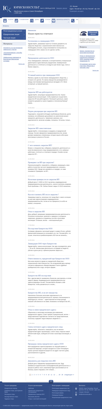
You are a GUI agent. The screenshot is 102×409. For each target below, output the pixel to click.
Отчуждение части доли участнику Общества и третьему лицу (88, 65)
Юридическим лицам (11, 34)
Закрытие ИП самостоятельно (39, 128)
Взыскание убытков (33, 396)
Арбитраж (31, 388)
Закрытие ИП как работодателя (40, 92)
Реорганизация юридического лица (62, 397)
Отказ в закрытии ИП (36, 212)
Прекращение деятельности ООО (41, 58)
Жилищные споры (9, 394)
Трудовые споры (9, 399)
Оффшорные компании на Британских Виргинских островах (12, 59)
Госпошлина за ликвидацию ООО (41, 41)
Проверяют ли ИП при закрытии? (41, 162)
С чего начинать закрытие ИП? (40, 145)
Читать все (21, 64)
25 (59, 374)
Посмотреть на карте (76, 11)
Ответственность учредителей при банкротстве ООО (48, 259)
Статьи (47, 19)
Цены (37, 19)
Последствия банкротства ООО (40, 229)
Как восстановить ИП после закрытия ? (43, 195)
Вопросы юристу (63, 19)
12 (54, 374)
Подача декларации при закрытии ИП (42, 111)
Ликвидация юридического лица (61, 390)
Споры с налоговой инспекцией (37, 399)
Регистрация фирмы (58, 393)
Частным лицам (9, 38)
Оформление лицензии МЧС (36, 394)
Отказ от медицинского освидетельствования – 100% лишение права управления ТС (87, 58)
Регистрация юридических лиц (60, 388)
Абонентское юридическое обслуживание (35, 391)
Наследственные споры (11, 396)
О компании (23, 19)
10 (48, 374)
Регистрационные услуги (12, 31)
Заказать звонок (61, 8)
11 (51, 374)
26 (62, 374)
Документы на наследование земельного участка (13, 48)
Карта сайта (69, 405)
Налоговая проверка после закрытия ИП (43, 179)
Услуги (10, 19)
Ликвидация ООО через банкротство (42, 244)
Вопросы (6, 26)
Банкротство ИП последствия (39, 276)
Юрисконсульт (32, 30)
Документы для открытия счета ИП (42, 361)
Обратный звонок (93, 33)
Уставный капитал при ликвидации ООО (44, 75)
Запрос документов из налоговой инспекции (87, 51)
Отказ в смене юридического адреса (42, 310)
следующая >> (69, 374)
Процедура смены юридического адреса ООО (46, 344)
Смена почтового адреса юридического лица (45, 327)
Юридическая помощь (10, 388)
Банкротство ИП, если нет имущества (42, 293)
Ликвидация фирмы (57, 395)
